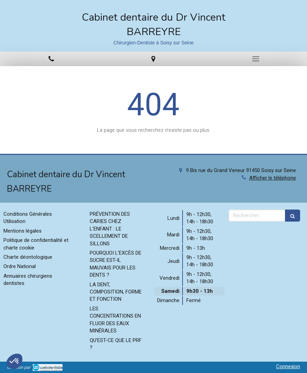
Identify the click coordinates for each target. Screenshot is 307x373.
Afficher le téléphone (272, 178)
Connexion (288, 366)
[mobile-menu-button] (256, 59)
